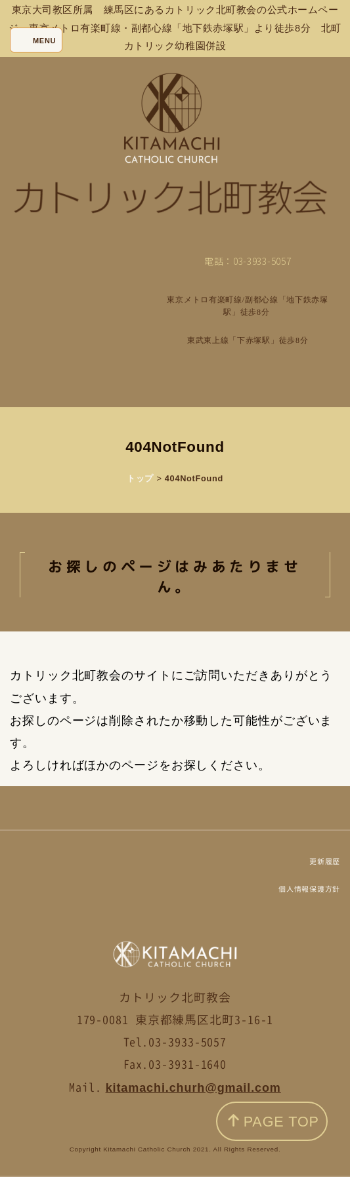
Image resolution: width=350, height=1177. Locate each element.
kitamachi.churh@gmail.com (193, 1087)
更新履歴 (324, 861)
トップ (140, 478)
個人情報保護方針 (309, 889)
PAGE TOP (273, 1121)
